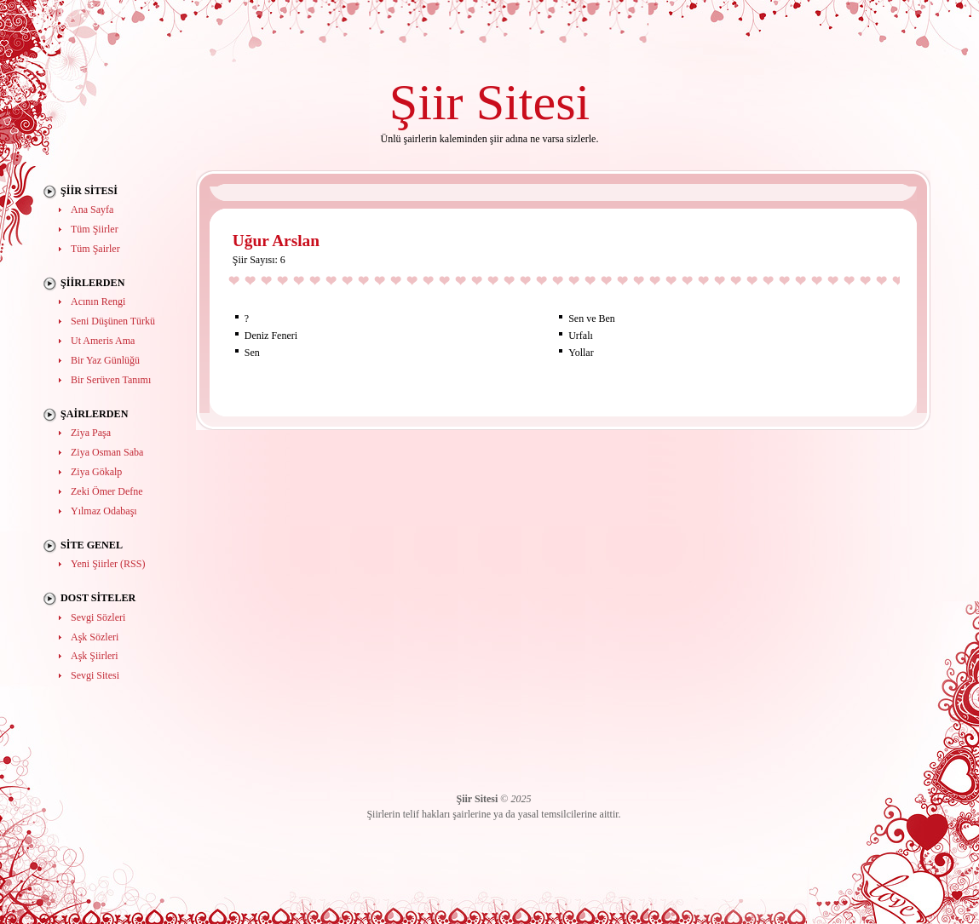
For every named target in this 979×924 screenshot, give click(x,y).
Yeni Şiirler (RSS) (108, 564)
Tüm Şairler (95, 249)
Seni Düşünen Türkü (113, 321)
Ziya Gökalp (96, 472)
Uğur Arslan (276, 241)
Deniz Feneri (271, 335)
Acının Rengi (98, 301)
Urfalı (580, 335)
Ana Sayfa (92, 209)
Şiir (426, 101)
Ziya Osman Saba (107, 452)
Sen (252, 353)
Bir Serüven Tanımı (111, 380)
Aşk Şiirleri (94, 656)
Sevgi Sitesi (95, 675)
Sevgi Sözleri (98, 617)
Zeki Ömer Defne (107, 491)
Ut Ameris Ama (103, 341)
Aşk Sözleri (94, 637)
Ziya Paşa (91, 433)
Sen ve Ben (591, 318)
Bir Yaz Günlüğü (105, 360)
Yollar (580, 353)
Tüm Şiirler (94, 229)
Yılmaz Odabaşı (104, 511)
